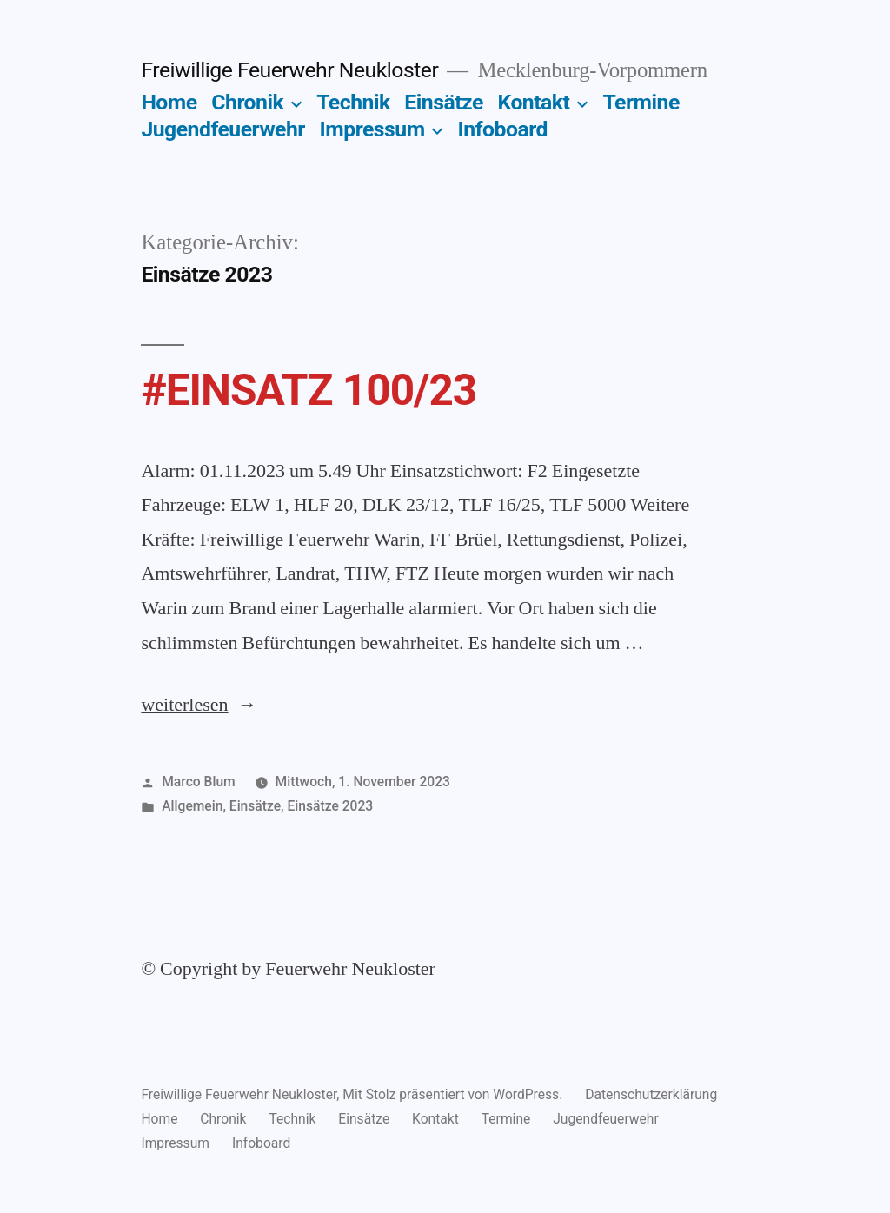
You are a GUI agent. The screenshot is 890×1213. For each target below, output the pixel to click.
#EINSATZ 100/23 (308, 390)
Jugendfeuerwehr (222, 129)
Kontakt (533, 102)
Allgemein (192, 806)
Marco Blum (199, 781)
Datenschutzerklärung (651, 1094)
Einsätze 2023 (330, 806)
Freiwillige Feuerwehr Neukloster (289, 70)
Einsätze (443, 102)
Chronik (247, 102)
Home (168, 102)
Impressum (372, 129)
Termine (640, 102)
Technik (353, 102)
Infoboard (503, 129)
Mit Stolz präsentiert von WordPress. (454, 1094)
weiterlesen (188, 705)
